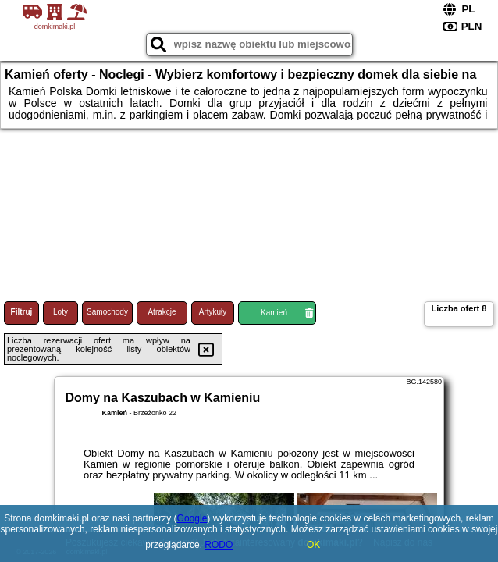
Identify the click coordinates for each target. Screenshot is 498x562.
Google (192, 518)
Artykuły (213, 312)
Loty (60, 312)
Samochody (107, 312)
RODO (219, 544)
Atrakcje (162, 312)
